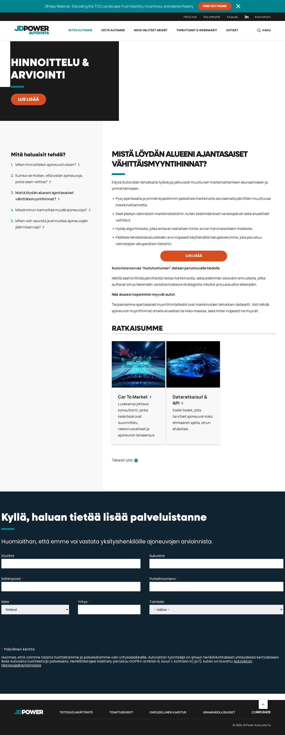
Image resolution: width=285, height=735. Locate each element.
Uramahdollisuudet (219, 712)
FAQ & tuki (190, 17)
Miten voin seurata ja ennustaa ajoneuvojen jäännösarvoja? (51, 223)
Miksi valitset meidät (150, 30)
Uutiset (232, 30)
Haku (264, 30)
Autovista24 (263, 17)
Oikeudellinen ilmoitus (168, 712)
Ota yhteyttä (211, 17)
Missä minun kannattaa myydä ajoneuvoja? (51, 209)
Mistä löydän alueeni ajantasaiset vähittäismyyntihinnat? (44, 195)
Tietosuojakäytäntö (76, 712)
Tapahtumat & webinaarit (196, 30)
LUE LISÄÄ (28, 99)
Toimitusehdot (121, 712)
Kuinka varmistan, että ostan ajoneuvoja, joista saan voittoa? (49, 178)
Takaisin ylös (122, 460)
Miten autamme (80, 30)
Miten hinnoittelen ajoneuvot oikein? (45, 164)
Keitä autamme (113, 30)
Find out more (215, 6)
